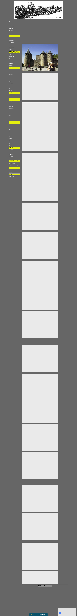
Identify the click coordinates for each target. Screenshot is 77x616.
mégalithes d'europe (11, 176)
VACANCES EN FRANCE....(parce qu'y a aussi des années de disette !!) (14, 52)
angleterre (10, 138)
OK (61, 613)
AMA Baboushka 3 (11, 47)
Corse (9, 72)
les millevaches (11, 154)
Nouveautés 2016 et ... (12, 26)
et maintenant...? (11, 106)
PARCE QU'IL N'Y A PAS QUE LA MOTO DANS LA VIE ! (14, 161)
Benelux (10, 76)
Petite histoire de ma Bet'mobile (13, 165)
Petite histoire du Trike (12, 163)
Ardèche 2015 (11, 63)
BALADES (10, 92)
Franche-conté (11, 65)
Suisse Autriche (11, 74)
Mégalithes (10, 174)
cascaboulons (11, 49)
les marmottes (11, 156)
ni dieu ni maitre (11, 28)
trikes (9, 120)
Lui (9, 21)
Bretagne (10, 54)
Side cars (10, 115)
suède (9, 145)
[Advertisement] (14, 205)
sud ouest (10, 94)
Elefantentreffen (11, 149)
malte (9, 88)
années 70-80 (11, 101)
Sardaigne (10, 90)
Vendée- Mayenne (11, 56)
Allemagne (10, 140)
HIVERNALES (11, 147)
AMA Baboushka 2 (11, 44)
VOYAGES (10, 67)
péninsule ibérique (11, 69)
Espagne (10, 124)
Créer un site (42, 614)
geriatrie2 (10, 113)
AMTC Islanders (11, 40)
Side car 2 (10, 117)
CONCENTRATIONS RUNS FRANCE (13, 99)
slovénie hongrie (11, 83)
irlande (10, 81)
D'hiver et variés (11, 158)
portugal (10, 129)
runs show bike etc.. (11, 108)
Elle (9, 23)
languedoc (10, 97)
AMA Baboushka (11, 42)
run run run (10, 32)
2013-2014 (10, 172)
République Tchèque (12, 143)
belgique (10, 136)
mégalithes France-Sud (12, 178)
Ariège (10, 58)
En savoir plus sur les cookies (67, 613)
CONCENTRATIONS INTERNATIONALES (12, 122)
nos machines (11, 30)
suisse (9, 131)
